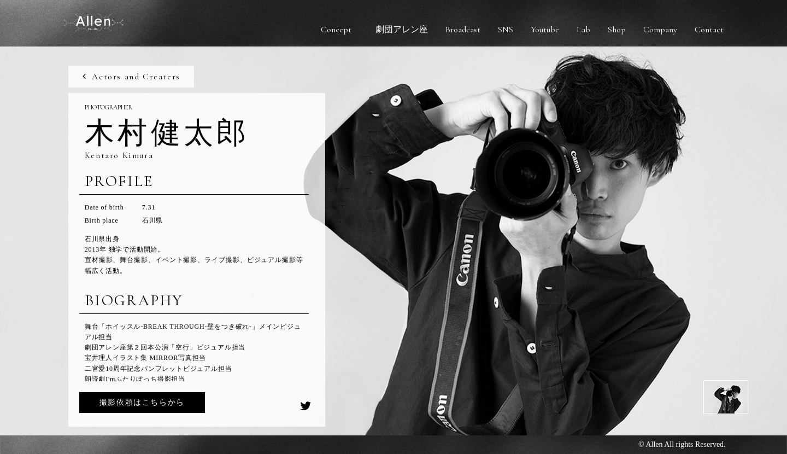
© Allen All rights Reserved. (682, 444)
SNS (505, 29)
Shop (617, 29)
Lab (583, 29)
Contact (709, 29)
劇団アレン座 (401, 29)
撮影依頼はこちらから (142, 402)
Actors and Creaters (130, 76)
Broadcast (462, 29)
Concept (336, 29)
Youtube (545, 29)
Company (660, 29)
